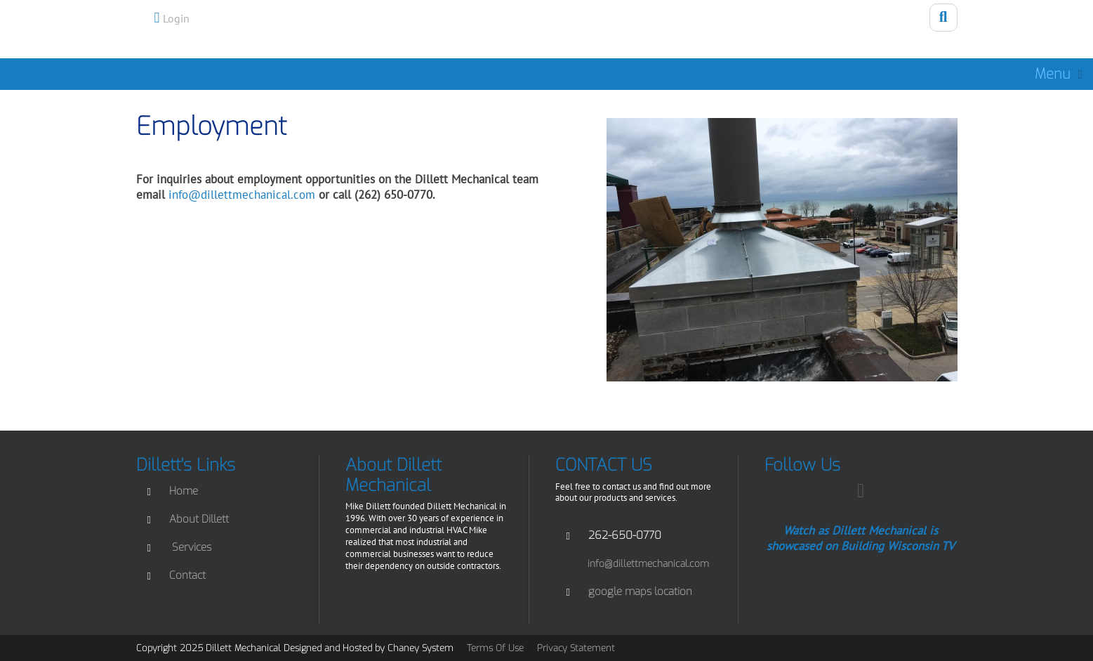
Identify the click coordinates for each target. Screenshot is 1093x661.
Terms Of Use (495, 648)
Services (191, 547)
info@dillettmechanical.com (241, 194)
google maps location (640, 591)
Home (183, 491)
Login (176, 18)
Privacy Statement (576, 648)
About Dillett (199, 519)
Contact (187, 575)
